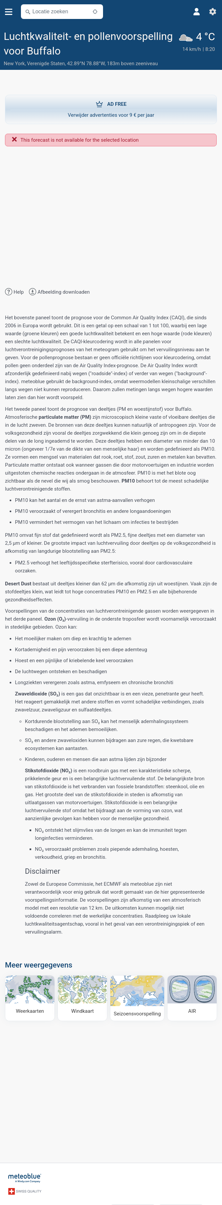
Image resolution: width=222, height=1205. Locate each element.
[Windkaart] (82, 998)
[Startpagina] (25, 1178)
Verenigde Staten (46, 64)
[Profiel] (196, 11)
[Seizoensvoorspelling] (137, 998)
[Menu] (9, 12)
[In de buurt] (95, 11)
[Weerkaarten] (30, 998)
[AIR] (192, 998)
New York (14, 64)
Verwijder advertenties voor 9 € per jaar (111, 109)
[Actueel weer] (197, 49)
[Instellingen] (212, 11)
